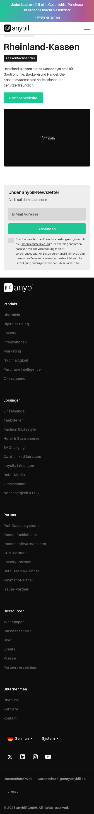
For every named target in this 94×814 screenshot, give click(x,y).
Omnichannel (15, 378)
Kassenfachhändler (20, 534)
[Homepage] (20, 287)
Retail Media (14, 474)
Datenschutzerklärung (35, 244)
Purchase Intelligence (22, 369)
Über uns (11, 700)
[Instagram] (35, 756)
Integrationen (15, 342)
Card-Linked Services (22, 456)
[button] (87, 28)
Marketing (12, 351)
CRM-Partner (15, 553)
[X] (10, 756)
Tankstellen (14, 420)
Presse (10, 658)
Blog (7, 640)
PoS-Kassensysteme (22, 525)
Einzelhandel (15, 411)
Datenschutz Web (18, 779)
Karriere (11, 709)
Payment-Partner (18, 580)
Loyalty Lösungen (19, 465)
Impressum (13, 791)
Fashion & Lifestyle (20, 429)
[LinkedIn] (22, 756)
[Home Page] (18, 28)
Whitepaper (14, 622)
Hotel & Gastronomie (21, 438)
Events (9, 649)
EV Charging (14, 447)
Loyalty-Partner (17, 562)
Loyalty (10, 333)
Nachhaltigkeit (16, 360)
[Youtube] (48, 756)
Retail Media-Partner (21, 571)
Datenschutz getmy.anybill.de (62, 779)
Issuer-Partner (16, 589)
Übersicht (12, 315)
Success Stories (17, 631)
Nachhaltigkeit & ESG (21, 493)
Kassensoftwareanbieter (25, 543)
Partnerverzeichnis (20, 667)
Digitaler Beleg (16, 324)
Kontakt (10, 718)
